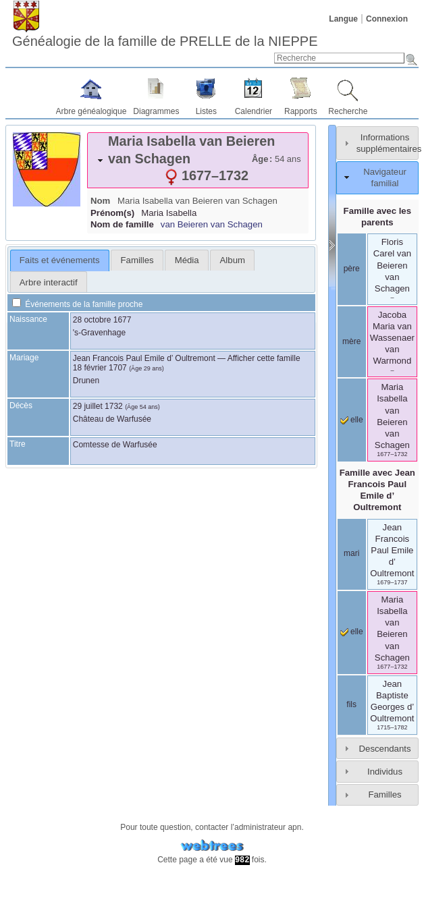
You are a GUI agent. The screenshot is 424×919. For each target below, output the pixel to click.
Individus (384, 772)
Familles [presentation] (137, 260)
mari (351, 553)
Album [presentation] (232, 260)
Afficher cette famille (264, 358)
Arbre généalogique (91, 111)
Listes (206, 111)
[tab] (198, 160)
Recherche (347, 111)
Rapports (300, 111)
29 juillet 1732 (98, 406)
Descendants (385, 749)
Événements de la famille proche (77, 304)
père (352, 268)
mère (351, 341)
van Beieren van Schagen (212, 224)
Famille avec (377, 490)
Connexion (387, 19)
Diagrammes (156, 111)
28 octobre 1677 (102, 320)
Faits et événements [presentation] (60, 260)
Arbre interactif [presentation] (49, 282)
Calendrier (253, 111)
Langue (343, 19)
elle (351, 419)
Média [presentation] (187, 260)
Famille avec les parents (377, 216)
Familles (384, 794)
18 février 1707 (100, 367)
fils (351, 704)
